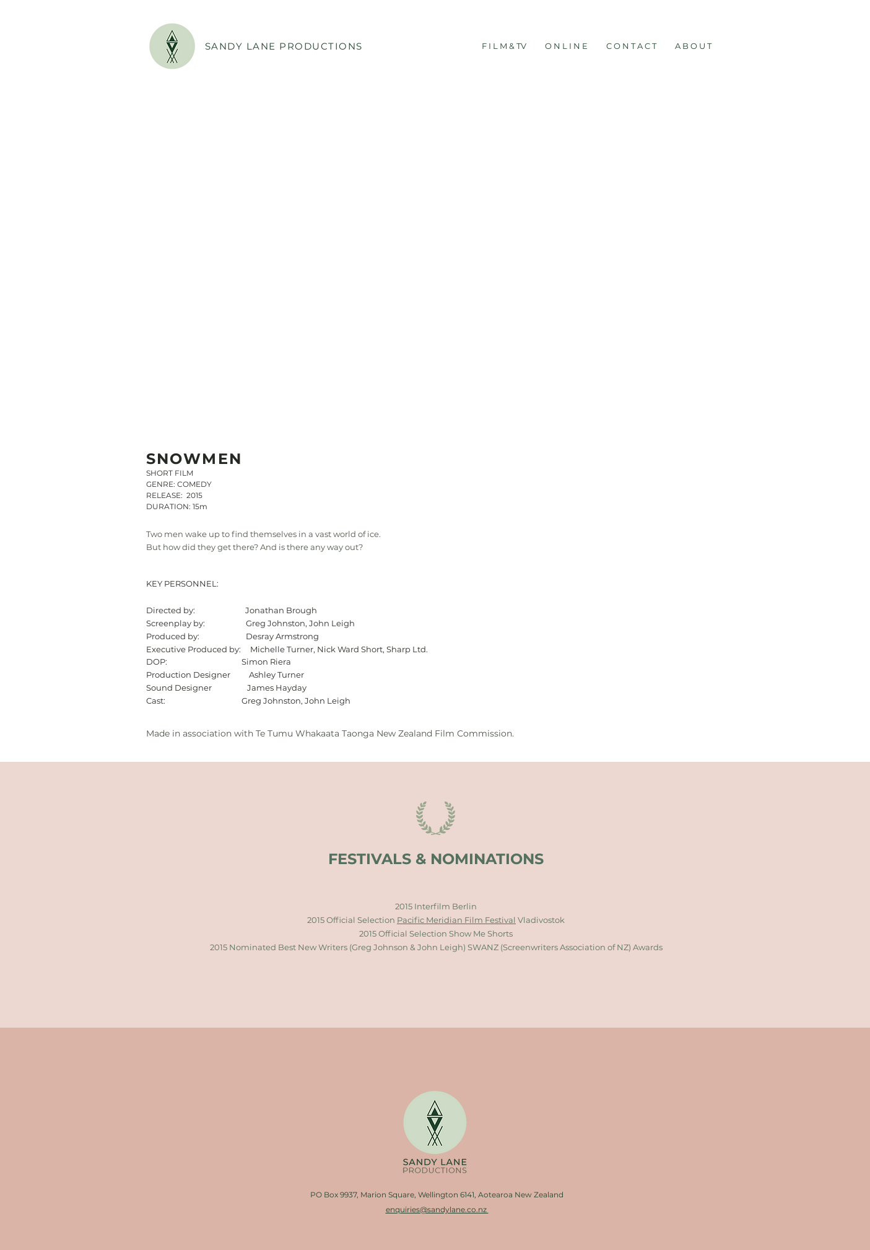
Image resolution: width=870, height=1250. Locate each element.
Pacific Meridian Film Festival (456, 920)
